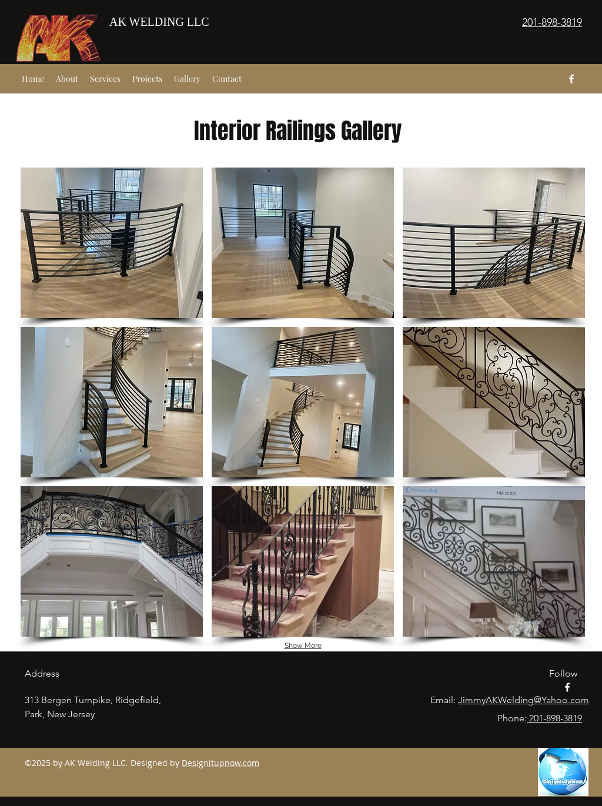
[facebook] (571, 79)
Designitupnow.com (220, 762)
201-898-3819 (554, 718)
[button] (112, 243)
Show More (303, 645)
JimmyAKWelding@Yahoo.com (523, 699)
